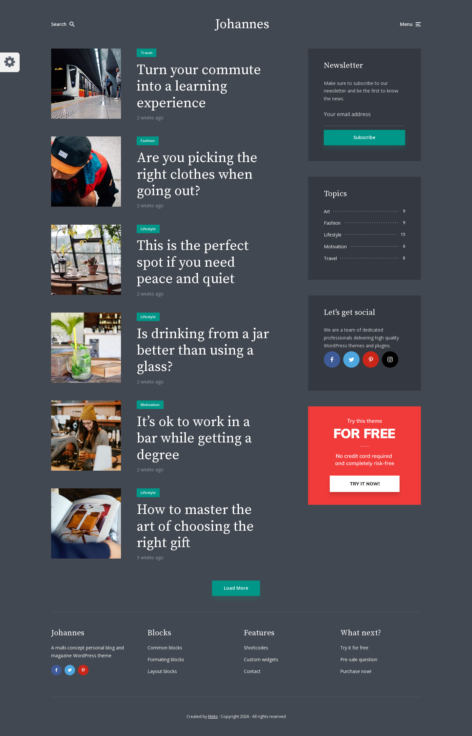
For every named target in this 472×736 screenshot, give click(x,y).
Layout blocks (162, 671)
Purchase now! (355, 671)
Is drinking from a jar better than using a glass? (203, 351)
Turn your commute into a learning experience (199, 87)
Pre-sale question (358, 659)
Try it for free (354, 647)
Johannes (242, 24)
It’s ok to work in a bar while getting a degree (194, 438)
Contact (252, 671)
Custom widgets (261, 659)
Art (327, 211)
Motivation (150, 404)
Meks (213, 716)
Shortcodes (256, 647)
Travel (146, 52)
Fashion (148, 140)
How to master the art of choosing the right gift (195, 526)
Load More (236, 588)
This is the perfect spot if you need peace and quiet (193, 262)
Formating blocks (166, 659)
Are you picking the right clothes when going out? (197, 174)
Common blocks (165, 647)
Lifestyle (148, 228)
